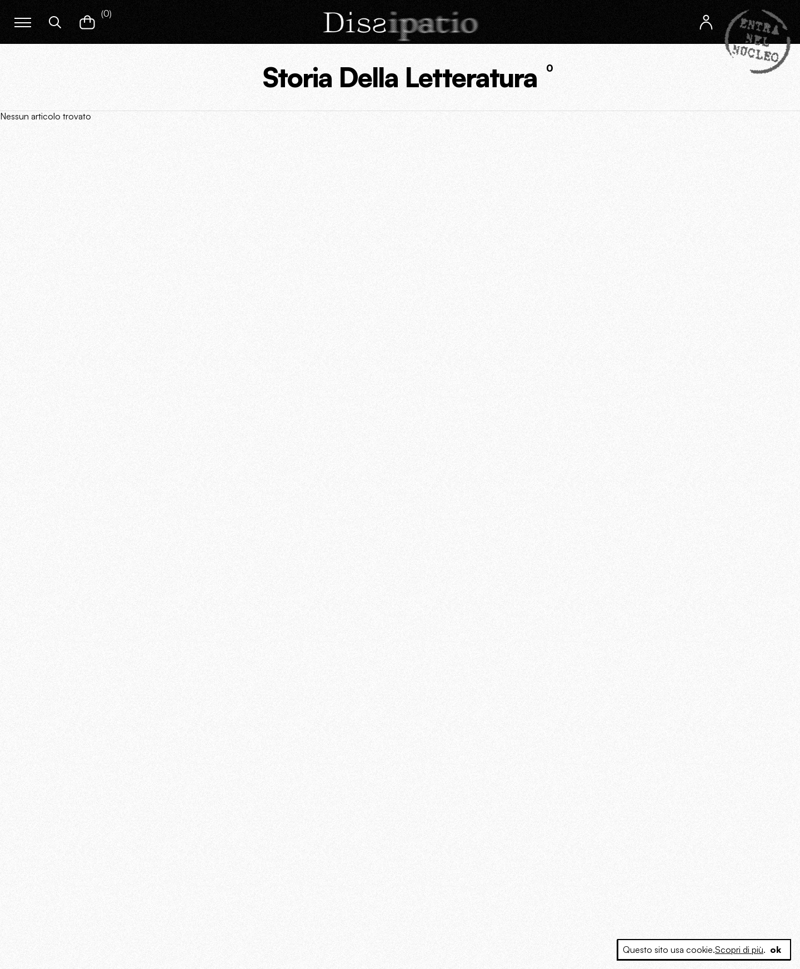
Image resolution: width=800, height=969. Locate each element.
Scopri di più (739, 950)
